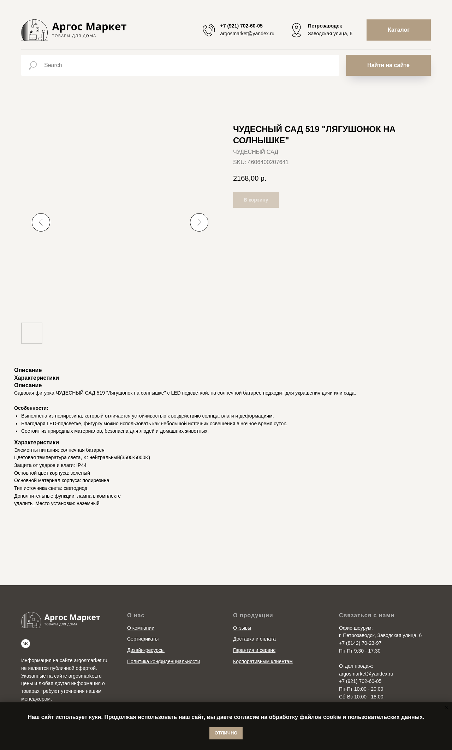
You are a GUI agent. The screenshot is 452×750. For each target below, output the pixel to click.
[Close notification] (446, 707)
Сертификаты (143, 639)
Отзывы (242, 628)
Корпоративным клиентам (263, 661)
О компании (140, 628)
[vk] (25, 643)
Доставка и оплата (254, 639)
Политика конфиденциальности (163, 661)
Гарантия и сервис (254, 650)
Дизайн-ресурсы (146, 650)
